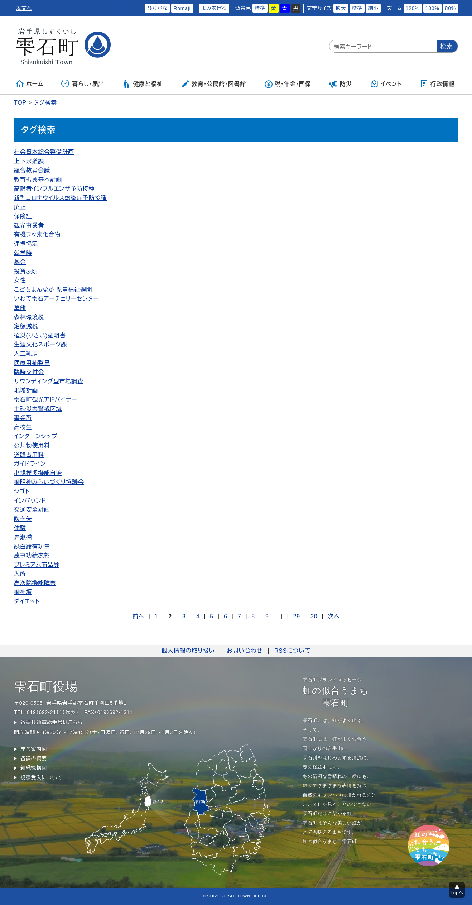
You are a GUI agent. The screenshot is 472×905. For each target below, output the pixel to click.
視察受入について (41, 777)
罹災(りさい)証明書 (40, 335)
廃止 (20, 207)
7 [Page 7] (239, 616)
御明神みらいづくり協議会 (49, 482)
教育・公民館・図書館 (213, 84)
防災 (340, 84)
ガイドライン (30, 464)
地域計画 (26, 390)
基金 (20, 262)
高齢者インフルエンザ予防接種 (54, 189)
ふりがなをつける (120, 8)
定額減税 (26, 326)
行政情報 (437, 84)
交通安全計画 (32, 510)
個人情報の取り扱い (188, 651)
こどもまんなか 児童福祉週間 (53, 290)
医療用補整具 (32, 363)
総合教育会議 (32, 170)
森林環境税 (29, 317)
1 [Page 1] (156, 616)
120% (413, 8)
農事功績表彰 (32, 555)
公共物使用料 (32, 445)
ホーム (29, 84)
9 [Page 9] (267, 616)
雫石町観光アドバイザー (45, 400)
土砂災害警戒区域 (38, 409)
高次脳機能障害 (35, 583)
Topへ (457, 892)
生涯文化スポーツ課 (40, 344)
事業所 (23, 418)
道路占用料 (29, 455)
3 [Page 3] (184, 616)
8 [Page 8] (253, 616)
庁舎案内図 (33, 749)
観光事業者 (29, 225)
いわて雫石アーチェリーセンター (56, 299)
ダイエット (27, 601)
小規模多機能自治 (38, 473)
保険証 (23, 216)
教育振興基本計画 (38, 180)
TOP (20, 103)
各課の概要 (33, 758)
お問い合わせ (245, 651)
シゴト (22, 491)
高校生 (23, 427)
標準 (260, 8)
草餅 (20, 308)
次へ (333, 616)
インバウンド (30, 501)
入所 (20, 574)
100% (432, 8)
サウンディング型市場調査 (48, 381)
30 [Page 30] (313, 616)
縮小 (373, 8)
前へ (138, 616)
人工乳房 (26, 354)
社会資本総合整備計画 (44, 152)
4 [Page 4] (198, 616)
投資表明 (26, 271)
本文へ (24, 8)
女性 (20, 280)
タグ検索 (45, 103)
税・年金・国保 (287, 84)
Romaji (182, 8)
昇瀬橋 (23, 537)
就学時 (23, 253)
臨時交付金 (29, 372)
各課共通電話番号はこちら (51, 722)
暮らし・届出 (82, 84)
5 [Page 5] (211, 616)
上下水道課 (29, 161)
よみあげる (214, 8)
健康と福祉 (142, 84)
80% (450, 8)
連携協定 (26, 244)
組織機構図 (33, 768)
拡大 (341, 8)
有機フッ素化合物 (37, 234)
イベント (386, 84)
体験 (20, 528)
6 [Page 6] (225, 616)
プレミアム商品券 (36, 565)
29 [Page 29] (296, 616)
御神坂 (23, 592)
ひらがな (157, 8)
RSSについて (292, 651)
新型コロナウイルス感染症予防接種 (60, 198)
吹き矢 (23, 519)
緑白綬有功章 (32, 547)
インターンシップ (35, 436)
